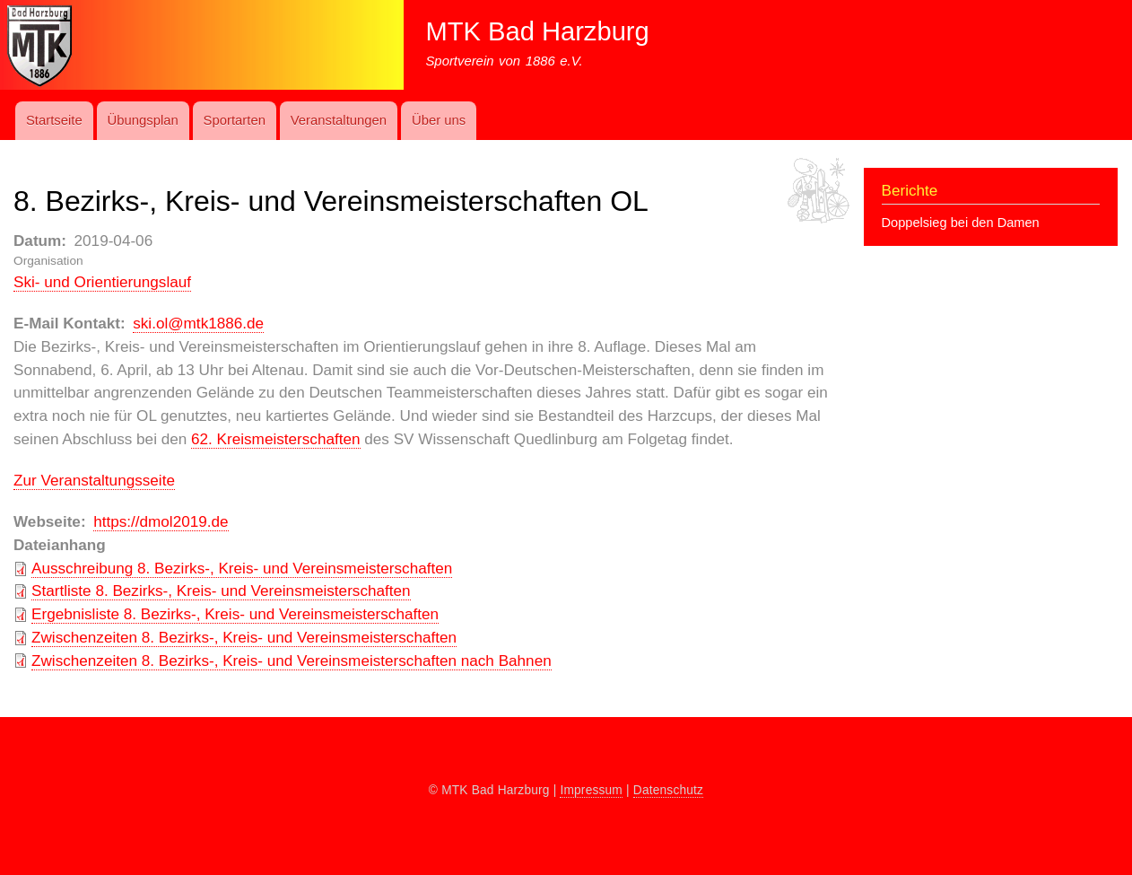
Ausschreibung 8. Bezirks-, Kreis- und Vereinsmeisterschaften (241, 568)
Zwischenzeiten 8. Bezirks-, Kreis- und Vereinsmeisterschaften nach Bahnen (291, 660)
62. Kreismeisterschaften (275, 439)
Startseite (54, 120)
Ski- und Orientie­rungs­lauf (102, 282)
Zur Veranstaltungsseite (94, 480)
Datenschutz (668, 790)
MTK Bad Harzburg (537, 31)
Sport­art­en (235, 120)
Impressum (591, 790)
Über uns (439, 120)
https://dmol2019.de (160, 521)
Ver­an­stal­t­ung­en (339, 120)
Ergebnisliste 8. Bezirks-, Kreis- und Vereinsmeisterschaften (235, 614)
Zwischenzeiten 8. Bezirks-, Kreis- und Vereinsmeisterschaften (244, 637)
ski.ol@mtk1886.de (198, 323)
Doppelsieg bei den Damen (961, 222)
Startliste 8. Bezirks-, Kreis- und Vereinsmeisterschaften (221, 590)
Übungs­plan (142, 120)
